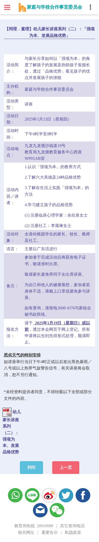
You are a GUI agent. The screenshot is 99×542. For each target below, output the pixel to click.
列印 (31, 467)
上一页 (66, 467)
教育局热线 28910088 (33, 526)
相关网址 (26, 532)
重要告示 (49, 532)
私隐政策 (73, 532)
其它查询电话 (72, 526)
